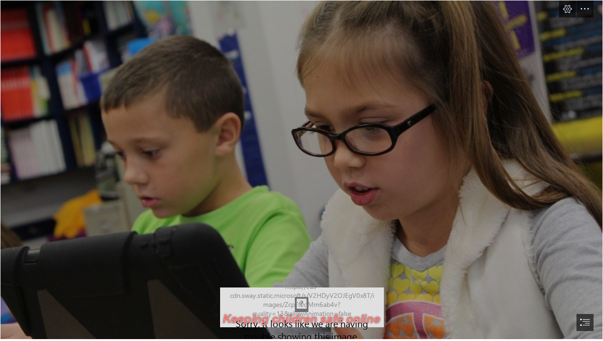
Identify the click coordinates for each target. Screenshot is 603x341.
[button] (567, 9)
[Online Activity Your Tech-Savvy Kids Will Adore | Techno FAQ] (301, 170)
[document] (301, 170)
